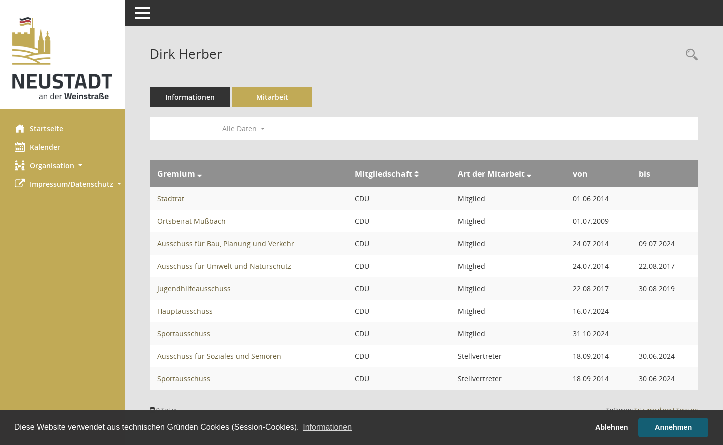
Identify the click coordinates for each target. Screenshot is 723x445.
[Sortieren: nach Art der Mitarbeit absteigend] (529, 173)
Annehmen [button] (673, 427)
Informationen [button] (327, 427)
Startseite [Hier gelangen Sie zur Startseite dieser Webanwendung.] (39, 128)
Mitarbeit (272, 97)
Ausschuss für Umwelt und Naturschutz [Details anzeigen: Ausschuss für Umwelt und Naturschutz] (225, 266)
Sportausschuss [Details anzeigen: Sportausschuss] (184, 333)
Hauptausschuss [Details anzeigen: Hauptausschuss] (185, 311)
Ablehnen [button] (612, 427)
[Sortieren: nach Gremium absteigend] (200, 173)
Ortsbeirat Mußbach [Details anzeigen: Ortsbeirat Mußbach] (192, 221)
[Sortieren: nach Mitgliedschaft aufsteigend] (416, 173)
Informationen (190, 97)
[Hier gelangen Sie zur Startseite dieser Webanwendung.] (62, 58)
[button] (62, 165)
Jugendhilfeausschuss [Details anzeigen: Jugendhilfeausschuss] (194, 288)
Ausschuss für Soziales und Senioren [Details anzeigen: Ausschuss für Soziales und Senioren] (220, 356)
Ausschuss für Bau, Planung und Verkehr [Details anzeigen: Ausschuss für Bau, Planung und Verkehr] (226, 243)
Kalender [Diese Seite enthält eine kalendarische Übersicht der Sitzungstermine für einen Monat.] (37, 147)
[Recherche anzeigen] (689, 55)
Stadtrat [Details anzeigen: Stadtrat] (171, 198)
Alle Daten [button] (243, 128)
